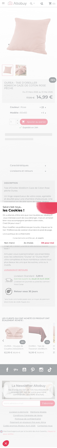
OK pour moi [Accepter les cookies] (25, 243)
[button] (5, 443)
